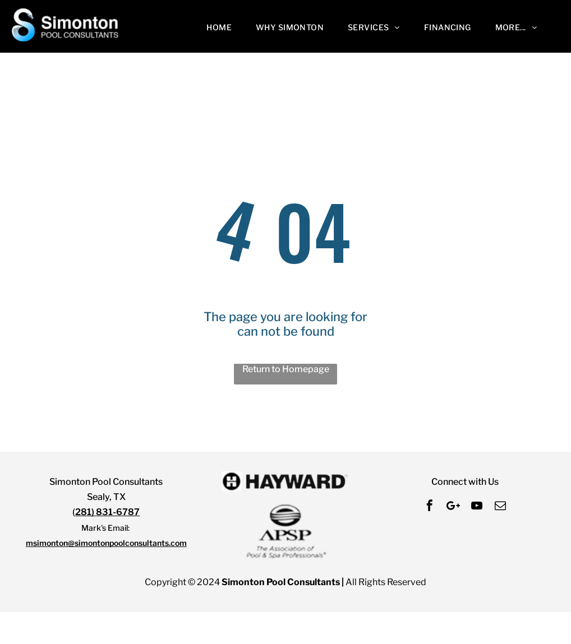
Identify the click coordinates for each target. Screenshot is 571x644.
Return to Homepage (285, 369)
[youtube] (476, 507)
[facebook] (429, 507)
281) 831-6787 (107, 512)
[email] (500, 507)
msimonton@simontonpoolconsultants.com (106, 543)
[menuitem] (221, 27)
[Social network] (453, 507)
